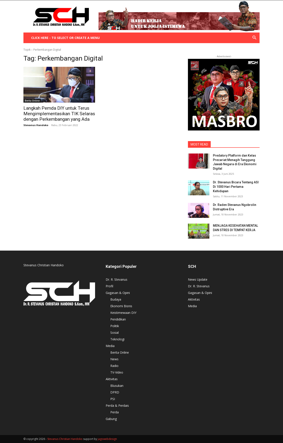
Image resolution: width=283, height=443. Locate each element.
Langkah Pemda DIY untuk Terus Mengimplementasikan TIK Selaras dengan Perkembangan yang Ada (59, 113)
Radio (114, 366)
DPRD (114, 392)
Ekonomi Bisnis (121, 306)
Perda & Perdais (117, 405)
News (114, 359)
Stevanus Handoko (35, 125)
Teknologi (117, 339)
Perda (114, 412)
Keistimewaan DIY (123, 313)
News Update (197, 279)
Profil (109, 286)
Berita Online (32, 100)
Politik (114, 326)
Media (110, 346)
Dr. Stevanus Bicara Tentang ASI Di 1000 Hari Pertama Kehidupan (236, 186)
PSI (112, 399)
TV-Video (116, 372)
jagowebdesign (107, 439)
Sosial (114, 332)
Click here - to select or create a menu (65, 38)
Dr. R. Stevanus (116, 279)
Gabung (111, 419)
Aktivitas (112, 379)
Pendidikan (118, 319)
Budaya (115, 299)
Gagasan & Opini (118, 293)
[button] (254, 38)
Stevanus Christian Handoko (64, 439)
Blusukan (116, 386)
